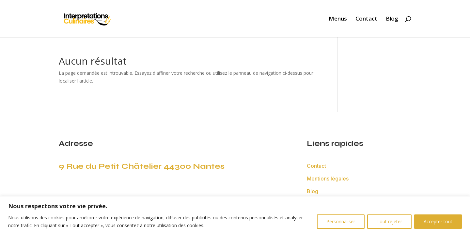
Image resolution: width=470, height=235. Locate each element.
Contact (366, 19)
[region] (235, 215)
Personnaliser (340, 221)
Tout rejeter (389, 221)
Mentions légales (328, 178)
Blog (392, 19)
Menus (338, 19)
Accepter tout (438, 221)
